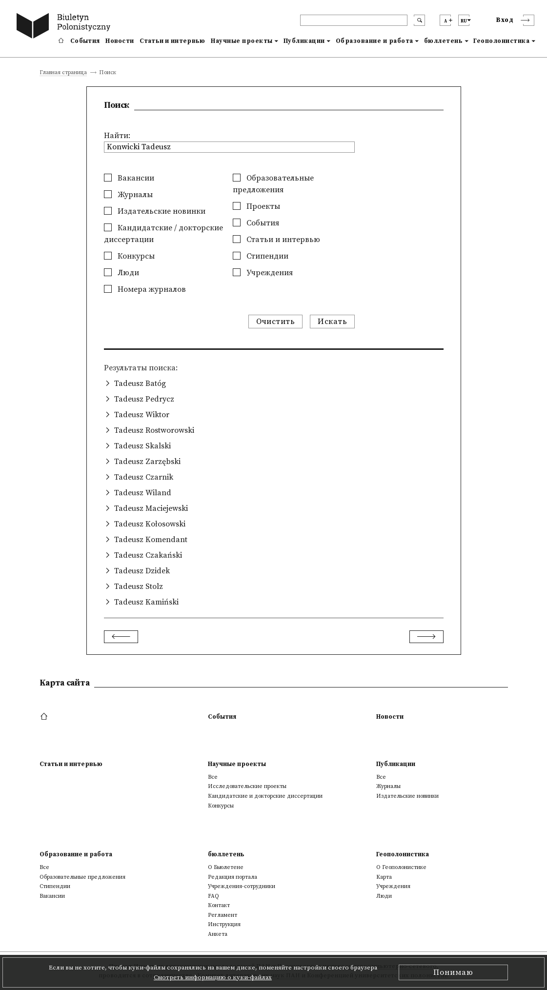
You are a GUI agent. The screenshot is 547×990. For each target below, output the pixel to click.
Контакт (219, 905)
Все (213, 777)
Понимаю (453, 972)
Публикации (304, 41)
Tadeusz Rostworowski (154, 430)
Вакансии (129, 178)
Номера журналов (145, 289)
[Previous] (121, 636)
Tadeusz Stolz (138, 586)
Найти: (117, 136)
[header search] (353, 20)
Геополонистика (501, 41)
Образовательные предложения (82, 877)
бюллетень (443, 41)
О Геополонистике (401, 867)
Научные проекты (242, 41)
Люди (121, 273)
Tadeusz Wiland (142, 493)
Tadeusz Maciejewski (151, 508)
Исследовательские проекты (247, 786)
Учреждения (263, 273)
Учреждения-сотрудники (241, 886)
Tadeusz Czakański (148, 555)
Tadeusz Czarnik (143, 477)
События (85, 41)
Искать (332, 321)
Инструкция (224, 924)
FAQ (213, 896)
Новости (119, 41)
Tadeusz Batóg (140, 383)
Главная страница (63, 73)
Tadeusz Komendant (150, 540)
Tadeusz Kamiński (146, 602)
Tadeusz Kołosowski (149, 524)
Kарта (384, 877)
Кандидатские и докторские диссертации (265, 796)
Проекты (256, 206)
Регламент (222, 915)
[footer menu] (45, 717)
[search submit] (419, 20)
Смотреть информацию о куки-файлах (213, 977)
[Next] (426, 636)
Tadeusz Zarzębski (147, 461)
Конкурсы (129, 256)
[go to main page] (65, 27)
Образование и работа (374, 41)
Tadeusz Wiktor (141, 415)
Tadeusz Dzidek (142, 571)
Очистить (275, 321)
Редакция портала (232, 877)
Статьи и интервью (172, 41)
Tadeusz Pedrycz (144, 399)
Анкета (217, 934)
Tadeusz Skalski (142, 446)
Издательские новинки (154, 211)
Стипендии (260, 256)
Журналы (128, 195)
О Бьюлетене (225, 867)
